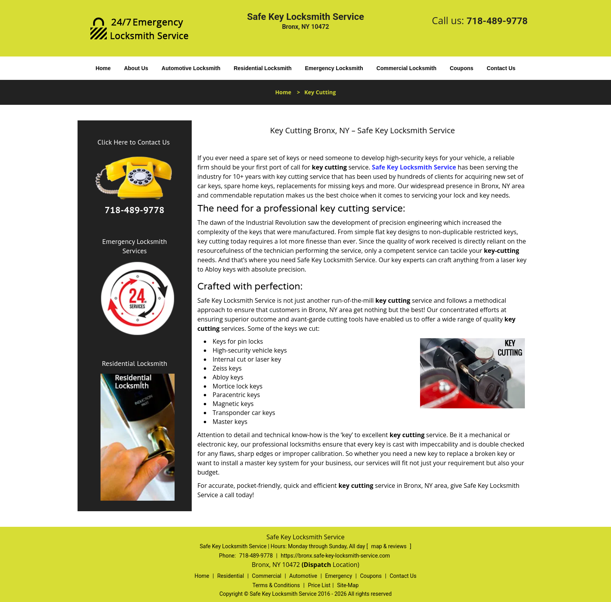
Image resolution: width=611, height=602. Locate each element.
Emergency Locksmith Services (134, 246)
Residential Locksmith (263, 68)
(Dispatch (317, 564)
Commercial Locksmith (406, 68)
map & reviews (389, 546)
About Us (136, 68)
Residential (230, 576)
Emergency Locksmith (334, 68)
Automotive (303, 576)
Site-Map (347, 585)
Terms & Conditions (276, 585)
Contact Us (501, 68)
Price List (319, 585)
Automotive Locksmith (191, 68)
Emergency (338, 576)
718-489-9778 (497, 21)
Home (103, 68)
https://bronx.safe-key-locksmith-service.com (335, 556)
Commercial (266, 576)
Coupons (461, 68)
